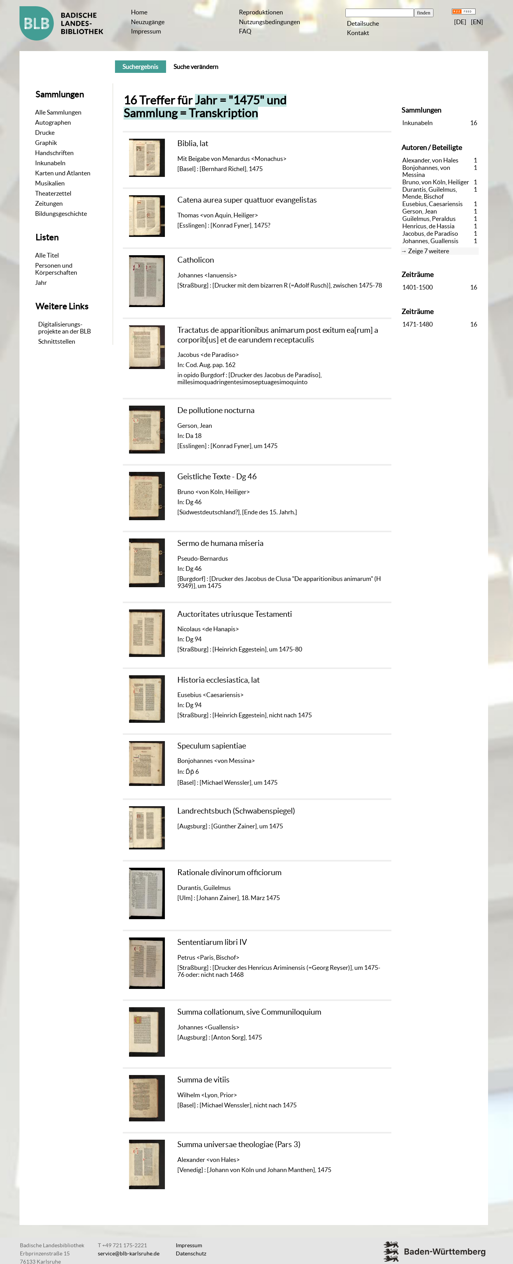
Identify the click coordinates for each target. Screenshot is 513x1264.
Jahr (41, 282)
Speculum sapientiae (211, 745)
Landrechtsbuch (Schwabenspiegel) (236, 810)
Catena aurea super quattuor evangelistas (247, 199)
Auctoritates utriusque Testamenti (234, 613)
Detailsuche (363, 23)
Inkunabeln (50, 162)
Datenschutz (191, 1253)
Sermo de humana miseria (220, 542)
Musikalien (50, 183)
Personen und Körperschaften (56, 269)
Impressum (146, 31)
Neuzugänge (148, 21)
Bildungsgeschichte (61, 213)
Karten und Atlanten (62, 173)
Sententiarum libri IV (212, 941)
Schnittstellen (56, 341)
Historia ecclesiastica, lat (218, 679)
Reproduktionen (261, 12)
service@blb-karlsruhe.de (128, 1253)
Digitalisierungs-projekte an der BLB (64, 328)
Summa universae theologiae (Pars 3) (239, 1144)
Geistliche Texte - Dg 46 (217, 476)
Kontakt (358, 32)
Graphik (46, 142)
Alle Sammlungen (58, 112)
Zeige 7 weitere (428, 250)
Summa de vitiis (203, 1079)
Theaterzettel (53, 193)
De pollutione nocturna (216, 410)
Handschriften (54, 152)
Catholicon (195, 259)
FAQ (245, 31)
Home (139, 12)
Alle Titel (47, 255)
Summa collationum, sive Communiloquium (249, 1011)
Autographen (53, 122)
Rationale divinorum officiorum (229, 872)
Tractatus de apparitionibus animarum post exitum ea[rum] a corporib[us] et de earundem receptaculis (277, 334)
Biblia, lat (192, 143)
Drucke (45, 132)
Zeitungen (49, 203)
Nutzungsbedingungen (269, 21)
